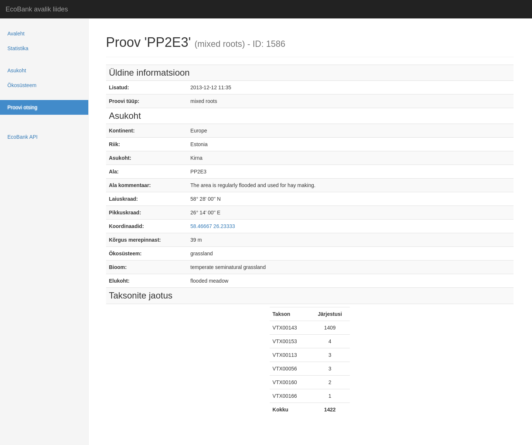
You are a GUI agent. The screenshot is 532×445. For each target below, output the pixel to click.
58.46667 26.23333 (212, 226)
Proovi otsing (22, 107)
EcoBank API (22, 137)
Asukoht (16, 70)
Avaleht (15, 34)
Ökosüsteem (22, 85)
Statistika (17, 48)
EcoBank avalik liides (37, 9)
